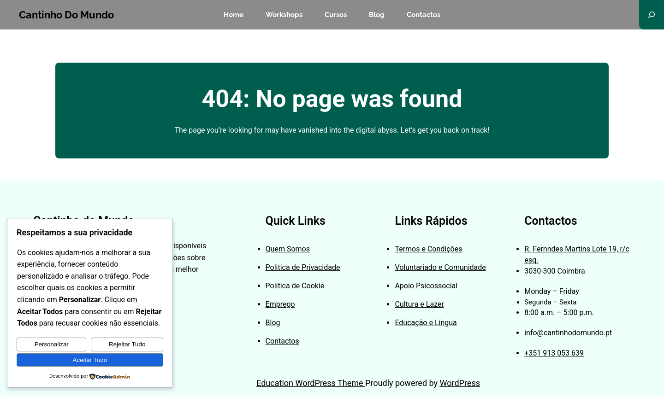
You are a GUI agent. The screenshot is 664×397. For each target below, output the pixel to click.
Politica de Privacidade (303, 267)
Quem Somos (288, 249)
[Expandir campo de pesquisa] (651, 14)
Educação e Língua (425, 322)
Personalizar (52, 344)
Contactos (282, 341)
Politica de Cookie (295, 285)
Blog (273, 322)
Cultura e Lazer (419, 304)
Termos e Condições (428, 249)
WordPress (460, 383)
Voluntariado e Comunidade (440, 267)
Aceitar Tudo (90, 359)
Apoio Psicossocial (426, 285)
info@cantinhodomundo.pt (568, 332)
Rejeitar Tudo (127, 344)
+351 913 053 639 (554, 353)
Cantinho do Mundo (66, 15)
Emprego (280, 304)
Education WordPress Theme (310, 383)
